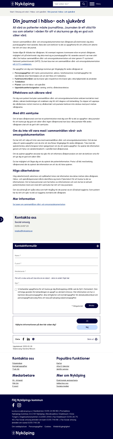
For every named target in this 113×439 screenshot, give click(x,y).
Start (12, 12)
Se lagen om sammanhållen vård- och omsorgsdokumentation (39, 204)
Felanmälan (17, 363)
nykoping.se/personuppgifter (64, 298)
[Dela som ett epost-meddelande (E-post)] (33, 339)
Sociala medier (62, 386)
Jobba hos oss (62, 383)
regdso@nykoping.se (23, 231)
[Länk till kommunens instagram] (19, 405)
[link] (56, 246)
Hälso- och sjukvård (38, 12)
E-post (15, 386)
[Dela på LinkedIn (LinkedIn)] (28, 339)
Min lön (15, 383)
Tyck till (15, 369)
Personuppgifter (36, 426)
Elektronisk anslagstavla (67, 380)
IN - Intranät (17, 380)
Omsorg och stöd (22, 12)
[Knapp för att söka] (83, 3)
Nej (87, 327)
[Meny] (95, 4)
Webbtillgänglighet (61, 426)
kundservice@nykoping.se (22, 411)
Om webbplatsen (19, 426)
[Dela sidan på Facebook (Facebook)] (23, 339)
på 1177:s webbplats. (22, 64)
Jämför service (62, 369)
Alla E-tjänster (62, 366)
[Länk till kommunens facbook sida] (13, 405)
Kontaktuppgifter (19, 366)
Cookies (47, 426)
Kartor (59, 363)
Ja (87, 321)
